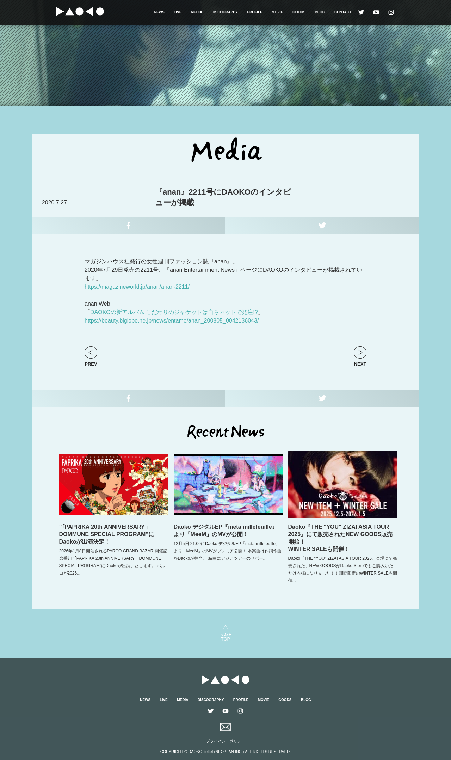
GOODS (298, 12)
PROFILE (254, 12)
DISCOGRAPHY (225, 12)
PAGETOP (225, 636)
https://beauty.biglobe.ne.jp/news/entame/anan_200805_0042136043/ (172, 321)
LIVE (177, 12)
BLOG (320, 12)
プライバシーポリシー (225, 741)
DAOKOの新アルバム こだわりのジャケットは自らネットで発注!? (174, 312)
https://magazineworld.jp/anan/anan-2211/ (137, 287)
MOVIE (277, 12)
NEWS (159, 12)
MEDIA (196, 12)
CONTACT (342, 12)
